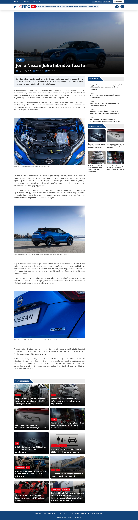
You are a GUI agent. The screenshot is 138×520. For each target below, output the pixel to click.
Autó (20, 60)
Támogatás (118, 2)
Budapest (26, 1)
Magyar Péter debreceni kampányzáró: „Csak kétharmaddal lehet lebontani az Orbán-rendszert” (67, 6)
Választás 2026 (36, 1)
